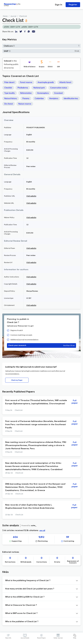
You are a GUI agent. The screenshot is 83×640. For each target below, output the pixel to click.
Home (5, 16)
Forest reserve (26, 82)
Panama (25, 98)
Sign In (58, 4)
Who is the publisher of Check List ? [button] (21, 622)
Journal (13, 16)
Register (73, 4)
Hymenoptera (43, 93)
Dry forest (8, 104)
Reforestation (26, 93)
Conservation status (58, 87)
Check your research (41, 345)
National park (39, 87)
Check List (23, 16)
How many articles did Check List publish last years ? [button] (29, 589)
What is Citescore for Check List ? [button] (21, 605)
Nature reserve (24, 104)
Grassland (58, 93)
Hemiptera (53, 98)
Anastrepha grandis (46, 82)
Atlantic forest (65, 82)
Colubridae (39, 98)
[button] (14, 46)
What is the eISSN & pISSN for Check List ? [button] (24, 597)
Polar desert (9, 82)
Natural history (10, 98)
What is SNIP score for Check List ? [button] (21, 613)
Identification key (71, 98)
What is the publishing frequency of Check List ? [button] (27, 581)
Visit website (31, 196)
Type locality (9, 93)
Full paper (75, 402)
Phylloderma (23, 87)
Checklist (8, 87)
